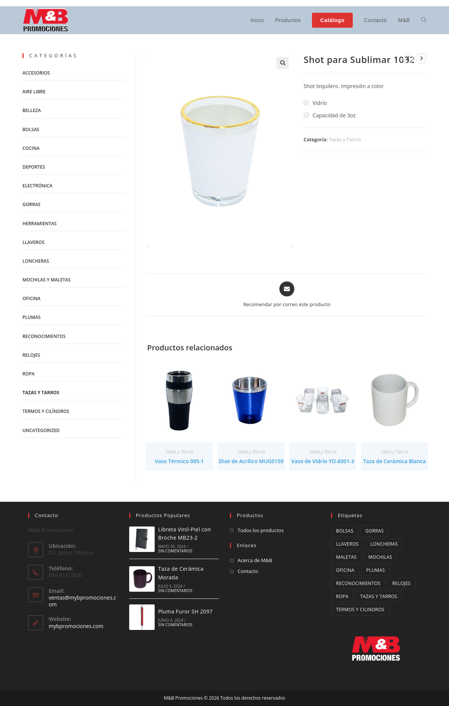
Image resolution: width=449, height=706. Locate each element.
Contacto (247, 571)
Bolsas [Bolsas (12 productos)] (345, 531)
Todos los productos (260, 530)
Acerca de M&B (254, 560)
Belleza (31, 110)
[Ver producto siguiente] (421, 58)
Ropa (28, 374)
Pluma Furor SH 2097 (185, 611)
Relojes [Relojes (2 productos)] (401, 583)
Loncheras (35, 261)
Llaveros (33, 242)
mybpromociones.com (76, 626)
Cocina (31, 148)
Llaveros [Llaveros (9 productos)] (347, 544)
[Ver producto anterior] (408, 58)
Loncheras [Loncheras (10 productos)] (384, 544)
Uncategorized (41, 430)
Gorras (31, 204)
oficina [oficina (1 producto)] (345, 570)
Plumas (31, 317)
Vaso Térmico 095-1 (179, 461)
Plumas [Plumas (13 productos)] (375, 570)
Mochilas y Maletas (46, 280)
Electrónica (37, 185)
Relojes (31, 355)
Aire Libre (34, 91)
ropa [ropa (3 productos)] (342, 596)
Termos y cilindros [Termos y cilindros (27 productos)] (360, 609)
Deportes (33, 167)
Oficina (31, 298)
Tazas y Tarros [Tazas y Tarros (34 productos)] (378, 596)
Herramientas (39, 223)
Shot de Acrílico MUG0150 (251, 461)
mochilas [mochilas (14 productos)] (380, 557)
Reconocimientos (44, 336)
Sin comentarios (175, 550)
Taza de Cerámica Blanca (394, 461)
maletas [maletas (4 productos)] (346, 557)
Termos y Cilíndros (45, 411)
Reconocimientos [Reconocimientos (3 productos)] (358, 583)
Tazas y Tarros (345, 139)
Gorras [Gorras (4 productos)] (374, 531)
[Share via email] (287, 294)
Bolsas (30, 129)
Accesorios (36, 73)
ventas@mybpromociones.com (82, 601)
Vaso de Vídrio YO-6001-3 (322, 461)
